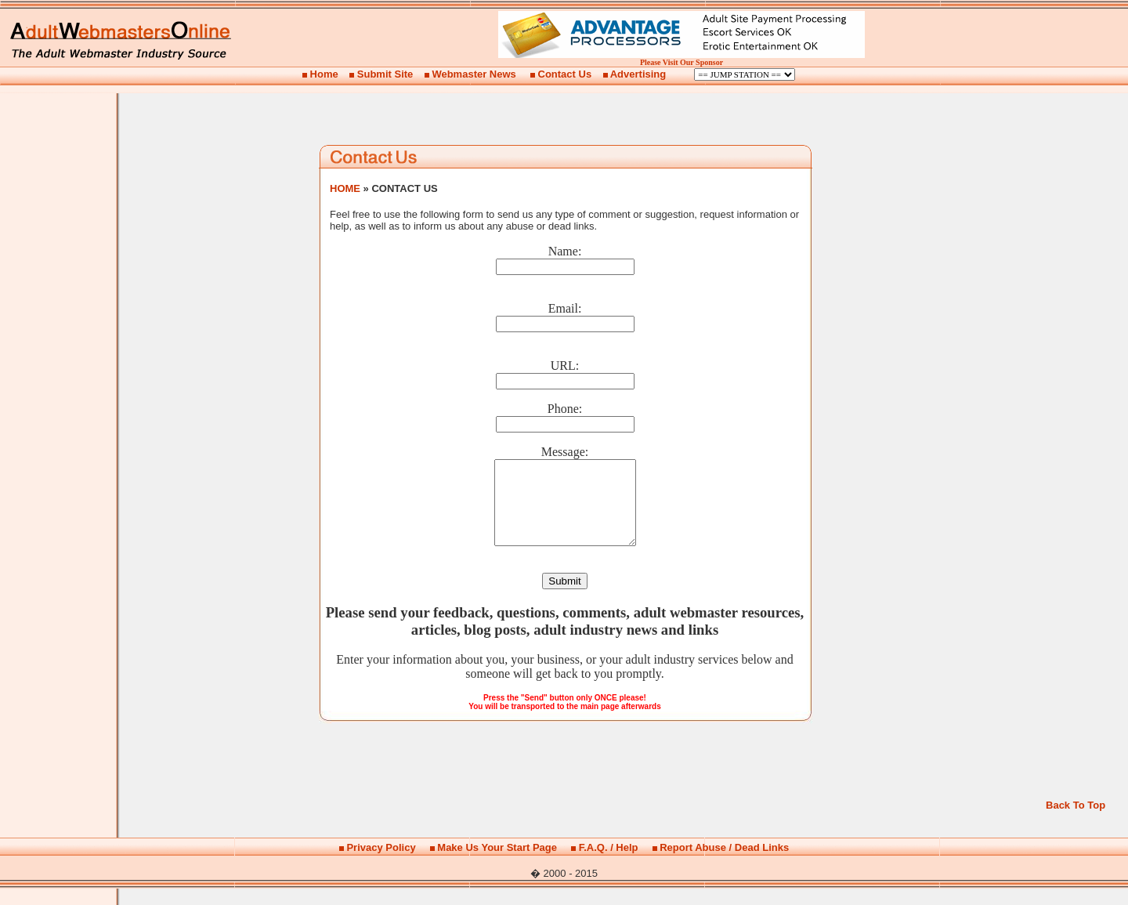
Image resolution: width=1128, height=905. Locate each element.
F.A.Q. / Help (608, 864)
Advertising (638, 74)
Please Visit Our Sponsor (681, 62)
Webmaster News (473, 74)
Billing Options (744, 74)
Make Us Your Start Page (497, 864)
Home (324, 74)
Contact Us (565, 74)
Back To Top (1075, 821)
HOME (345, 188)
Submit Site (385, 74)
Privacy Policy (380, 864)
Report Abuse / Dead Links (724, 864)
